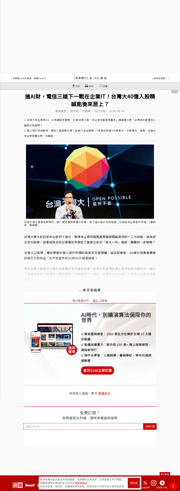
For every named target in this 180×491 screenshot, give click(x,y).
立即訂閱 (150, 426)
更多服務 (165, 474)
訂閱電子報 (161, 487)
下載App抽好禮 (141, 487)
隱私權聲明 (81, 483)
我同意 (134, 483)
